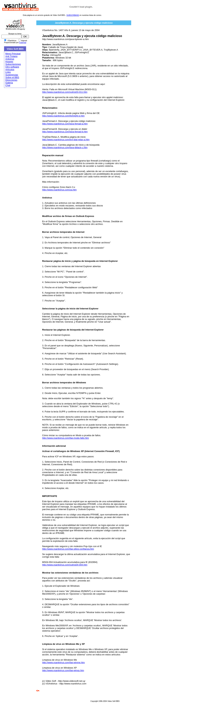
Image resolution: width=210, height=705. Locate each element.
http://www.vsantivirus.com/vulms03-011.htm (64, 92)
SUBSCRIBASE (72, 15)
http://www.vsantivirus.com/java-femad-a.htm (65, 123)
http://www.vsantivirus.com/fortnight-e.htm (63, 115)
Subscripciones (13, 64)
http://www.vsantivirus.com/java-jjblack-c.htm (64, 147)
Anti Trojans (11, 56)
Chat (7, 85)
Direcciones (11, 80)
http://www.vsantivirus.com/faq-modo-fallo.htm (65, 438)
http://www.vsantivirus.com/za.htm (59, 189)
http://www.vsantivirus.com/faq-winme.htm (63, 662)
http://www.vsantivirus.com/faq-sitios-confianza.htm (68, 549)
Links (8, 72)
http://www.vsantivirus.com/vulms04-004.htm (64, 564)
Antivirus (9, 59)
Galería (9, 82)
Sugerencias (11, 74)
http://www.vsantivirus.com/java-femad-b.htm (65, 131)
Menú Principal (12, 53)
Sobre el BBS (12, 77)
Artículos (9, 69)
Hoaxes (9, 61)
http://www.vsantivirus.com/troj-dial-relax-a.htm (66, 139)
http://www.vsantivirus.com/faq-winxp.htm (63, 670)
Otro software (12, 66)
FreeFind (22, 42)
